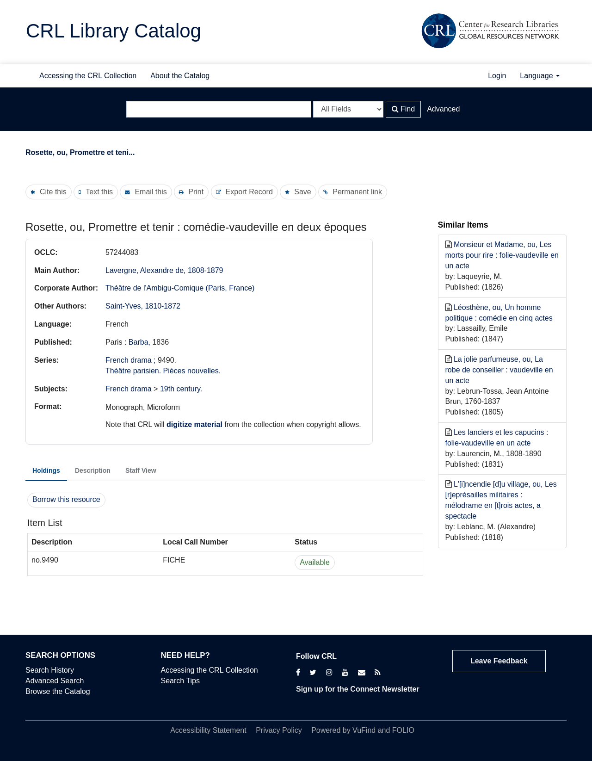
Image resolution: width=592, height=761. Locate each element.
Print (196, 192)
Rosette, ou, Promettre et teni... (80, 152)
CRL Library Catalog (113, 31)
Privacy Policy (279, 730)
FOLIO (403, 730)
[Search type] (348, 109)
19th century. (181, 389)
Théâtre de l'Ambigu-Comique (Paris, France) (179, 288)
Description (93, 470)
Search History (49, 670)
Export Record (249, 192)
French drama (128, 389)
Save (302, 192)
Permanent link (357, 192)
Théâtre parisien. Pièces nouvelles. (163, 371)
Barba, (141, 342)
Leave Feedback (499, 661)
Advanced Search (54, 681)
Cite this (53, 192)
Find (403, 109)
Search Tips (180, 681)
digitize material (194, 424)
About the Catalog (180, 76)
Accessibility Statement (208, 730)
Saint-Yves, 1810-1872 (142, 306)
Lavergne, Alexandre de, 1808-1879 (164, 270)
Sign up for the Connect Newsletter (357, 689)
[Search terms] (218, 109)
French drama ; (130, 360)
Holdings (46, 470)
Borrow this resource (66, 499)
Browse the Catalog (57, 691)
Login (497, 76)
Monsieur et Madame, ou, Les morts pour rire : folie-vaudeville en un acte (502, 255)
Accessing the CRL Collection (87, 76)
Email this (150, 192)
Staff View (140, 470)
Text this (99, 192)
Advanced (443, 109)
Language (540, 76)
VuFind (364, 730)
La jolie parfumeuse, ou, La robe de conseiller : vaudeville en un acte (499, 369)
